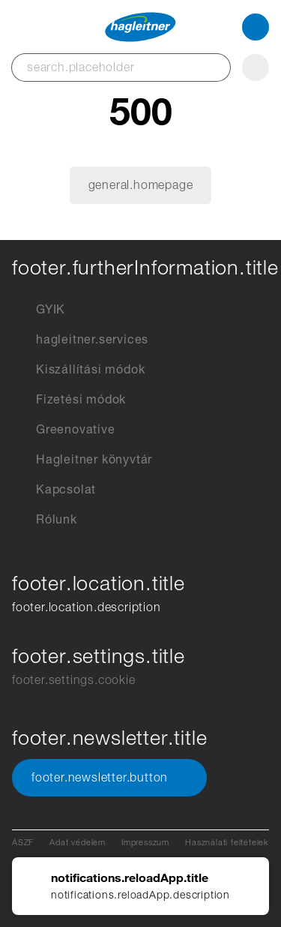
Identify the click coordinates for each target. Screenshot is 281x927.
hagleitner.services (80, 340)
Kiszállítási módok (78, 370)
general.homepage (140, 185)
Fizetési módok (69, 400)
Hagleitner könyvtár (82, 460)
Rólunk (44, 520)
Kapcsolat (54, 490)
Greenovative (63, 430)
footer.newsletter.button (109, 777)
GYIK (38, 310)
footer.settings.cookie (74, 680)
